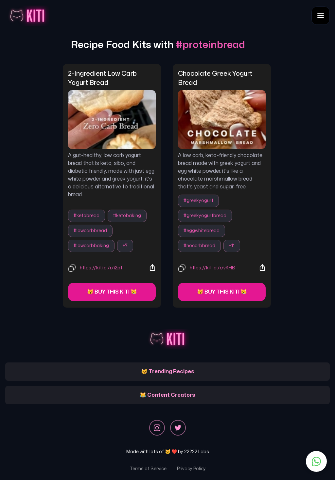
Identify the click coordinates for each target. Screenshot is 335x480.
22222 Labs (196, 452)
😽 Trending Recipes (167, 371)
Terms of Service (148, 469)
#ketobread (86, 216)
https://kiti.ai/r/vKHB (212, 268)
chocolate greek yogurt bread (216, 78)
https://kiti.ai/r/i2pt (101, 268)
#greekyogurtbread (205, 216)
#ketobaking (127, 216)
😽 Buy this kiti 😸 (112, 292)
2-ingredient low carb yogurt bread (103, 78)
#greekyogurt (198, 201)
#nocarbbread (199, 246)
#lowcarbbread (90, 231)
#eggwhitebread (202, 231)
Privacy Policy (191, 469)
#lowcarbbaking (91, 246)
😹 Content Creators (167, 395)
